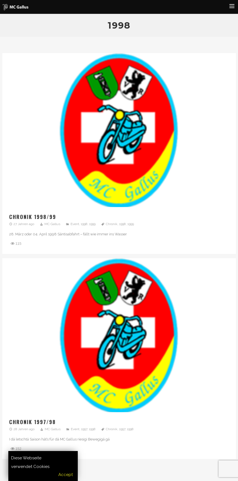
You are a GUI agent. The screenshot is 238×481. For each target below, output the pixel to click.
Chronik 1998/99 (32, 216)
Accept (65, 474)
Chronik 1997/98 (32, 421)
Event (75, 224)
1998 (84, 224)
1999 (92, 224)
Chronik (111, 224)
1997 (84, 429)
